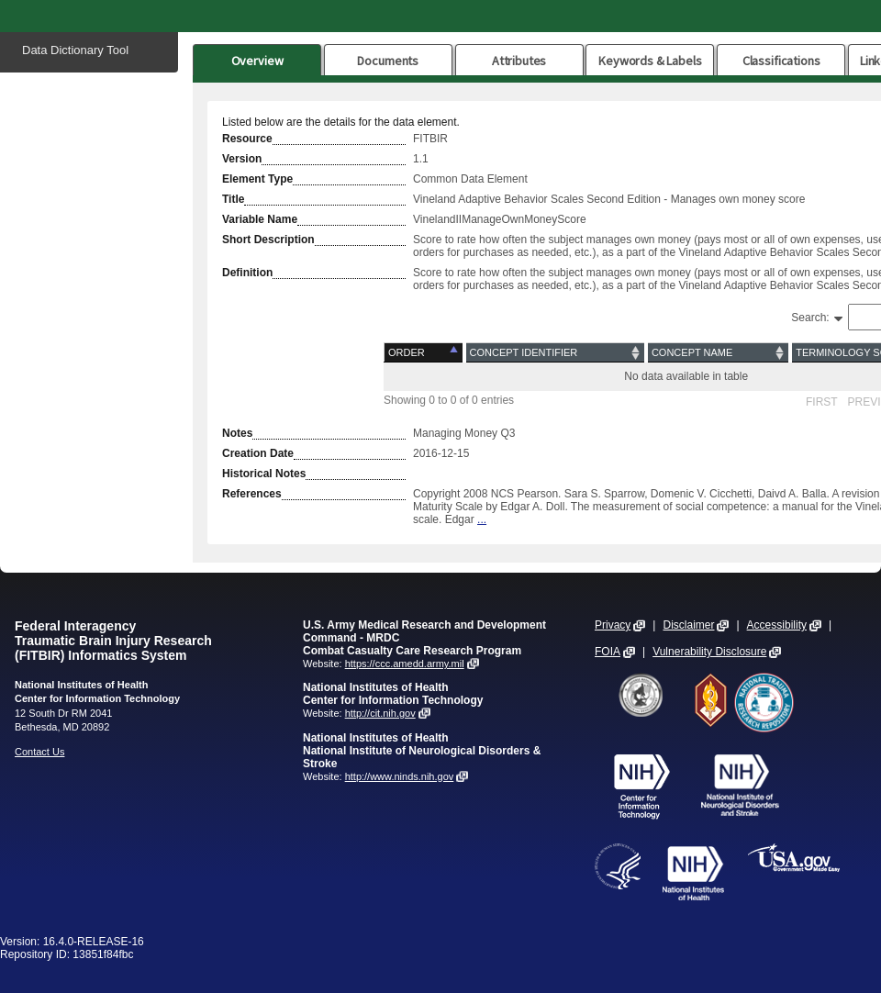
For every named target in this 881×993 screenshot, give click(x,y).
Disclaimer (688, 625)
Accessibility (777, 625)
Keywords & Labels (649, 60)
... (481, 519)
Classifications (781, 60)
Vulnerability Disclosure (709, 651)
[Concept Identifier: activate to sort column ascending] (555, 353)
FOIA (607, 651)
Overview (257, 60)
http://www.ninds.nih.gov (399, 776)
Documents (387, 60)
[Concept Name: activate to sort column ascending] (718, 353)
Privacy (612, 625)
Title (233, 199)
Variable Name (259, 219)
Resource (247, 138)
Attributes (519, 60)
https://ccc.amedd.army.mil (404, 663)
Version (242, 158)
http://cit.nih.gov (380, 713)
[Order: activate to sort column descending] (424, 353)
